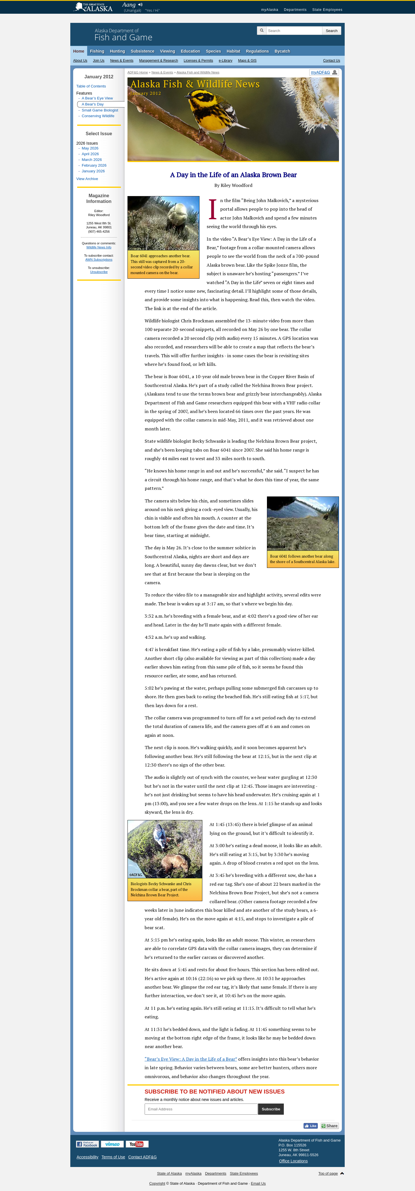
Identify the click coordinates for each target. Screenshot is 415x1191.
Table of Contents (91, 86)
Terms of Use (113, 1157)
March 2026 (92, 159)
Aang (128, 4)
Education (190, 51)
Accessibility (87, 1157)
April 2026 (90, 154)
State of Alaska (95, 7)
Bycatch (282, 51)
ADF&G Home (137, 72)
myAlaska (269, 10)
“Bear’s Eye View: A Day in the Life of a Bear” (191, 1059)
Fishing (97, 51)
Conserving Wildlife (98, 116)
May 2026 (90, 148)
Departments (295, 10)
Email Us (258, 1183)
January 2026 (93, 171)
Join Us (98, 61)
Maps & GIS (247, 61)
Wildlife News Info (98, 247)
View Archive (87, 179)
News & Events (121, 61)
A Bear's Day (93, 104)
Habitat (233, 51)
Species (213, 51)
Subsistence (142, 51)
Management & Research (158, 61)
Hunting (117, 51)
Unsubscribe (98, 272)
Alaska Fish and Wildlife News (198, 72)
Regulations (257, 51)
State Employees (327, 10)
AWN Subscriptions (98, 259)
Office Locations (293, 1161)
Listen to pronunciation (140, 4)
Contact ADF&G (142, 1157)
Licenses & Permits (198, 61)
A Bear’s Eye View (97, 98)
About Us (80, 61)
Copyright (157, 1183)
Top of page (328, 1173)
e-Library (225, 61)
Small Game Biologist (100, 110)
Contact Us (331, 61)
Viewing (167, 51)
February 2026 (94, 165)
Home (78, 51)
